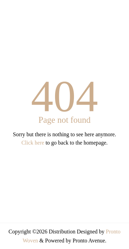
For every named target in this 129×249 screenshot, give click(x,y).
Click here (32, 143)
